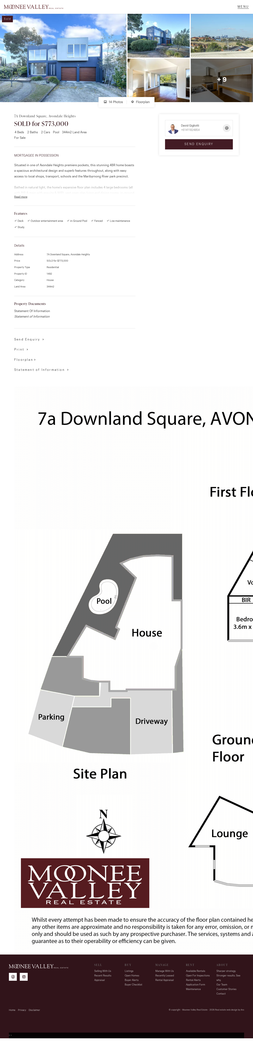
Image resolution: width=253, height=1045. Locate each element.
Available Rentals (195, 975)
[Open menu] (241, 9)
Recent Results (102, 979)
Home (12, 1014)
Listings (129, 975)
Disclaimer (34, 1014)
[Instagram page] (25, 981)
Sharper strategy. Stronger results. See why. (228, 979)
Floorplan (140, 106)
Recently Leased (164, 979)
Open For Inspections (198, 979)
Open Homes (132, 979)
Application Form (195, 988)
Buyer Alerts (132, 984)
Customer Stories (226, 993)
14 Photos (113, 106)
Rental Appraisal (164, 984)
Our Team (221, 988)
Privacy (22, 1014)
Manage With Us (164, 975)
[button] (21, 353)
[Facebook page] (14, 981)
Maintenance (193, 993)
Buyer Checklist (133, 988)
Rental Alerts (193, 984)
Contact (221, 998)
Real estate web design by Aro (229, 1014)
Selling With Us (102, 975)
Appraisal (99, 984)
